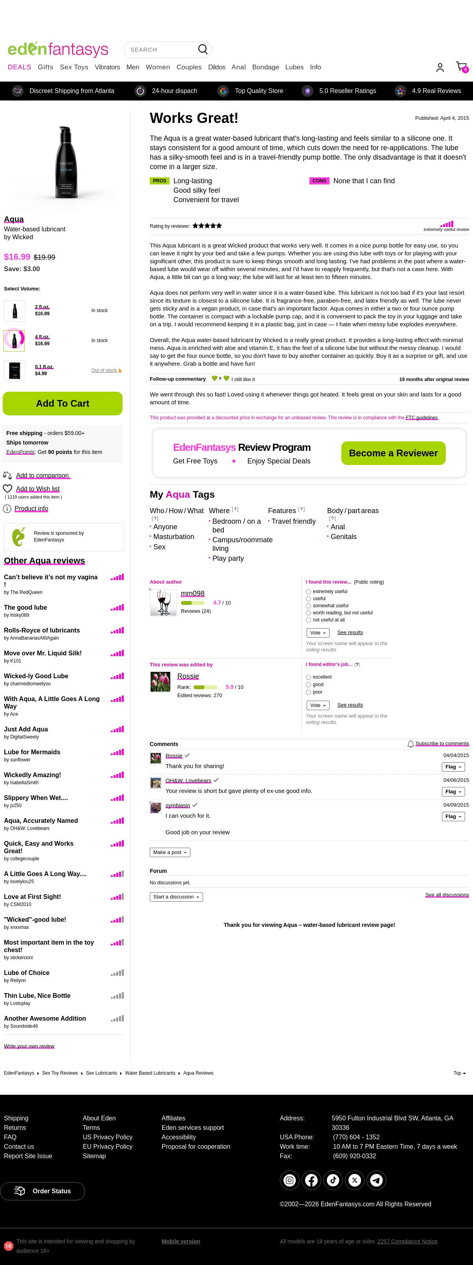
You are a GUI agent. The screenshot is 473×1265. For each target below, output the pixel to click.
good (318, 684)
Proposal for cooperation (196, 1146)
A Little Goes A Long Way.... (45, 874)
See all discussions (447, 895)
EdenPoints (20, 452)
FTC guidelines (422, 417)
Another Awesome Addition (45, 1018)
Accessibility (179, 1137)
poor (317, 692)
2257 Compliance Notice (407, 1241)
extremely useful (330, 591)
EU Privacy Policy (107, 1146)
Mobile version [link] (181, 1241)
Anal (239, 67)
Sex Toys (74, 67)
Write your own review (29, 1046)
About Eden (99, 1118)
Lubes (294, 67)
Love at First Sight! (32, 896)
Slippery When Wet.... (36, 797)
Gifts (46, 67)
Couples (189, 67)
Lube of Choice (27, 972)
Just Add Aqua (26, 729)
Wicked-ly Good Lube (36, 676)
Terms (91, 1127)
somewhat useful (330, 605)
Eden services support (193, 1127)
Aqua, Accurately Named (41, 820)
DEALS (20, 67)
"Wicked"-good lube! (35, 919)
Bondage (265, 67)
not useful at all (329, 620)
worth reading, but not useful (342, 613)
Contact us (19, 1146)
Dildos (216, 67)
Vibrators (107, 67)
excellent (322, 677)
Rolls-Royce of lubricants (42, 630)
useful (319, 598)
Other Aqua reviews (44, 561)
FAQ (10, 1137)
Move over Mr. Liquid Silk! (43, 653)
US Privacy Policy (107, 1137)
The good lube (25, 607)
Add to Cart (62, 403)
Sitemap (94, 1156)
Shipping (16, 1118)
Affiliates (173, 1118)
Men (133, 67)
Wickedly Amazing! (32, 775)
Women (158, 67)
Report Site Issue (28, 1156)
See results (350, 632)
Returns (15, 1127)
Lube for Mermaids (32, 752)
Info (315, 67)
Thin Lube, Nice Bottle (37, 995)
